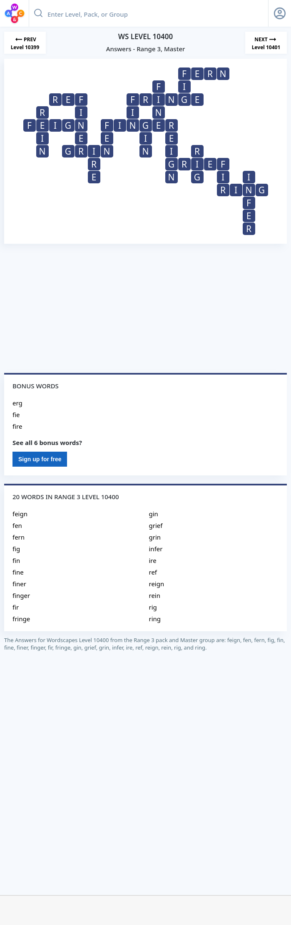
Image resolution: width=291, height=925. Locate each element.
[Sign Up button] (280, 13)
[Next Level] (266, 43)
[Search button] (38, 13)
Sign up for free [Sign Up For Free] (39, 459)
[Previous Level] (25, 43)
